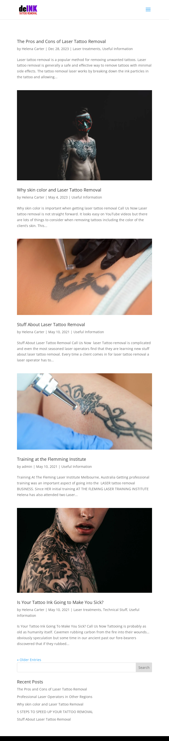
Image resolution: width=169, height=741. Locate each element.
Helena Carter (33, 48)
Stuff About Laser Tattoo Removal (51, 324)
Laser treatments (86, 48)
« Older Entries (29, 659)
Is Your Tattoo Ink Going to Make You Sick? (60, 602)
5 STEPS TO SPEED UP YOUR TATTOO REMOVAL (55, 711)
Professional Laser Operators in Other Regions (54, 696)
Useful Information (117, 48)
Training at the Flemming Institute (51, 459)
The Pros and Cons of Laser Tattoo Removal (61, 41)
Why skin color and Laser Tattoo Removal (59, 190)
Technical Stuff (115, 609)
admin (27, 466)
